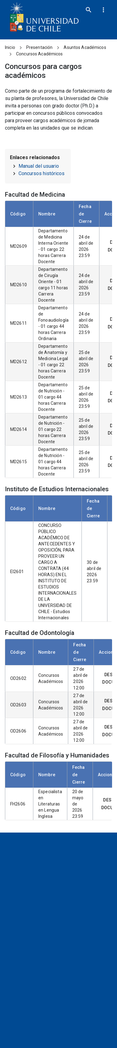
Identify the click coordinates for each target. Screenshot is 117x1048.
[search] (88, 9)
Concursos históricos (42, 173)
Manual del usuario (39, 166)
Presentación (39, 47)
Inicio (10, 47)
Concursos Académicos (39, 53)
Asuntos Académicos (85, 47)
